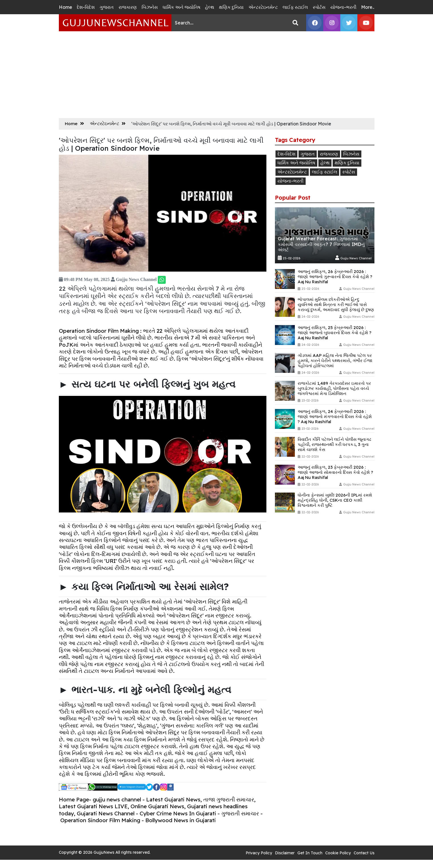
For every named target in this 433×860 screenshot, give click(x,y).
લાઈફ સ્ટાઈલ (295, 7)
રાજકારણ (128, 7)
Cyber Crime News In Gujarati (178, 813)
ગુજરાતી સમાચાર (240, 813)
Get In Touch (309, 852)
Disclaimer (285, 852)
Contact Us (364, 852)
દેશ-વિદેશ (86, 7)
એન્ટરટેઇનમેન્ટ (263, 7)
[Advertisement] (216, 74)
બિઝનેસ (150, 7)
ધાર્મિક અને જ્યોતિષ (181, 7)
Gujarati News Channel (105, 813)
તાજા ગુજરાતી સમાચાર (228, 799)
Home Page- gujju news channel (100, 799)
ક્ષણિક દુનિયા (231, 7)
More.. (367, 7)
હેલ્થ (209, 7)
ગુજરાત (107, 7)
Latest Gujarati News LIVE (93, 806)
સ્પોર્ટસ (319, 7)
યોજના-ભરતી (343, 7)
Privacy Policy (259, 852)
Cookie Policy (338, 852)
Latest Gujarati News (173, 799)
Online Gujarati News (157, 806)
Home (65, 7)
